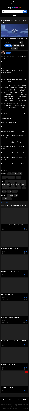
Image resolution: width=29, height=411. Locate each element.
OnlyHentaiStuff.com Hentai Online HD (9, 408)
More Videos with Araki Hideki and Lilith (13, 205)
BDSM (9, 173)
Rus (17, 1)
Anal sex (4, 191)
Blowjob (19, 187)
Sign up (12, 3)
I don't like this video (8, 42)
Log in (17, 3)
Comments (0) (14, 48)
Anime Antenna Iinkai (21, 181)
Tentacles (4, 177)
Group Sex (19, 177)
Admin (8, 52)
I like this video (6, 42)
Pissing (9, 191)
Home (4, 399)
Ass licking (13, 187)
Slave (8, 184)
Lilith (6, 181)
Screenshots (16, 45)
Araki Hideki (12, 181)
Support (24, 399)
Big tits (12, 184)
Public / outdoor (11, 177)
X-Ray (24, 187)
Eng (13, 1)
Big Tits (14, 173)
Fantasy (19, 173)
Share (22, 45)
